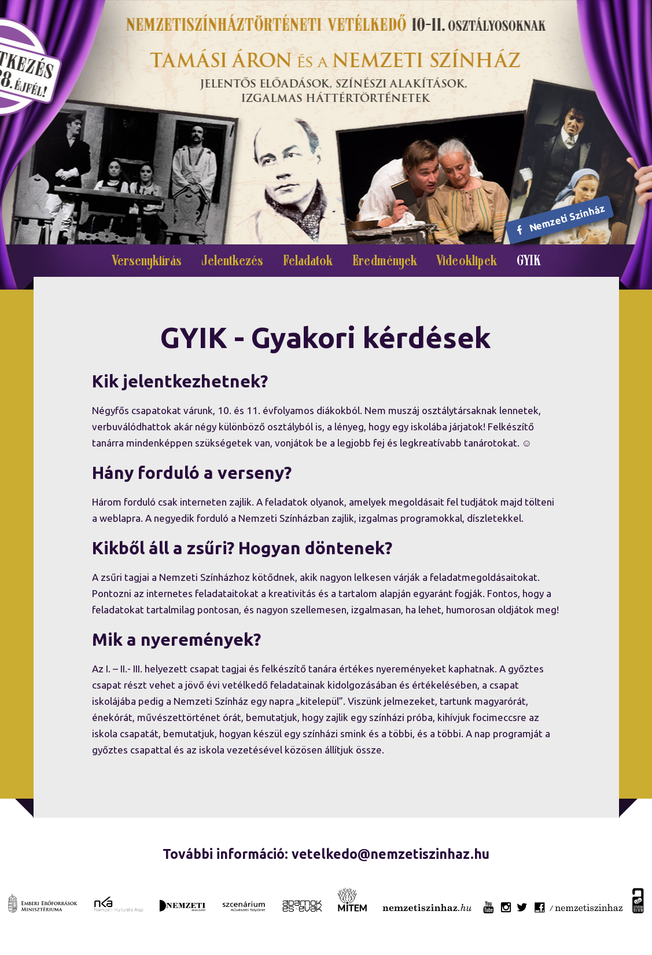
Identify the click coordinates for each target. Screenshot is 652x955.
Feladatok (308, 262)
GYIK (528, 262)
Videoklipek (467, 262)
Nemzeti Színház (560, 219)
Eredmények (384, 262)
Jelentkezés (232, 262)
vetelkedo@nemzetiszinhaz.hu (390, 854)
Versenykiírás (147, 262)
